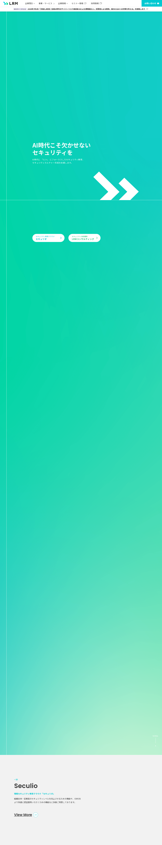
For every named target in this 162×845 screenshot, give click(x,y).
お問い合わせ (150, 3)
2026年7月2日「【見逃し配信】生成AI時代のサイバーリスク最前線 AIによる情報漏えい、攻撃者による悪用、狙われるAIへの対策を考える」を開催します (79, 9)
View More (23, 814)
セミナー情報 (77, 3)
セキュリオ (47, 238)
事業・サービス (45, 3)
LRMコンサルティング (83, 238)
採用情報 (95, 3)
